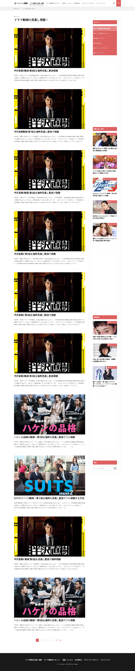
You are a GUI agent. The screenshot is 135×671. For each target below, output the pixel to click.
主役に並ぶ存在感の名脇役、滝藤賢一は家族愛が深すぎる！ (105, 360)
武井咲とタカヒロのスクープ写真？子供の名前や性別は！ (105, 217)
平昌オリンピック (112, 134)
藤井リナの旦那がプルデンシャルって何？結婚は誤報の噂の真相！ (105, 240)
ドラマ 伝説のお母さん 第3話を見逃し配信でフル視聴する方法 (105, 172)
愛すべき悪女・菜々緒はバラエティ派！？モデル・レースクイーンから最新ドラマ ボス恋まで (105, 384)
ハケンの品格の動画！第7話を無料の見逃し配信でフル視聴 (44, 437)
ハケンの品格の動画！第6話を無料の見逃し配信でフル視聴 (44, 620)
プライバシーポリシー (88, 3)
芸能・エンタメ (67, 3)
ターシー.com (20, 3)
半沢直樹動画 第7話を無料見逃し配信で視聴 (36, 131)
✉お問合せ (77, 3)
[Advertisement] (105, 91)
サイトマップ (101, 3)
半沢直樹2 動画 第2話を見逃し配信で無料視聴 (37, 559)
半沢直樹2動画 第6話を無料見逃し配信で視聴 (37, 192)
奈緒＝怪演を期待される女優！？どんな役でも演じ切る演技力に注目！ (105, 338)
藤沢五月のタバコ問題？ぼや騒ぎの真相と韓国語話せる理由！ (105, 149)
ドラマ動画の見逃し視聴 (36, 3)
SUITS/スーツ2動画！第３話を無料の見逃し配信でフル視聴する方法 (49, 498)
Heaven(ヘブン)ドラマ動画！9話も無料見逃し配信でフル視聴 (105, 194)
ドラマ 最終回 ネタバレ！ (53, 3)
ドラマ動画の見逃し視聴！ (28, 8)
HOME (17, 8)
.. (52, 640)
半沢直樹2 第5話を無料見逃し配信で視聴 (35, 253)
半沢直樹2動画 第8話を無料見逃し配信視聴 (36, 70)
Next (60, 640)
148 (56, 640)
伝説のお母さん (113, 156)
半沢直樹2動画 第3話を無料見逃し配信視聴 (36, 376)
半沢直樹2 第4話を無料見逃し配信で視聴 (35, 315)
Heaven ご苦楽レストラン (110, 179)
